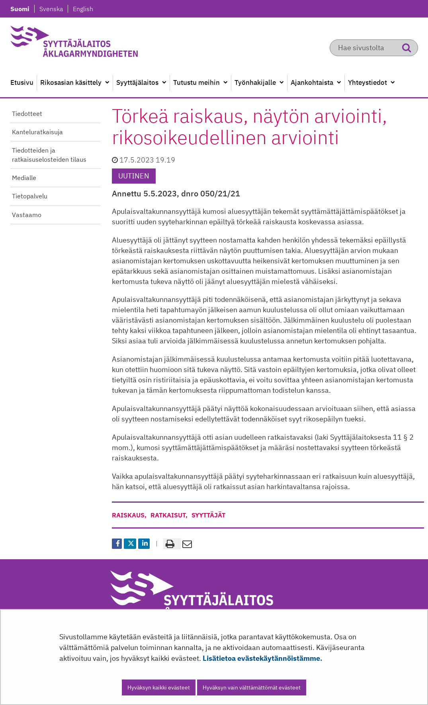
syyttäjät (208, 515)
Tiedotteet (27, 114)
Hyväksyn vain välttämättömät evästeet (252, 687)
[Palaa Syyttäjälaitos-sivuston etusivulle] (93, 43)
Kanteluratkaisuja (37, 132)
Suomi (22, 9)
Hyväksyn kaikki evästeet (158, 687)
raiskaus (128, 515)
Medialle (24, 178)
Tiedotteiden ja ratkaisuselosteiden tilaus (49, 154)
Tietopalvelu (29, 196)
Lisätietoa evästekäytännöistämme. (262, 658)
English (82, 9)
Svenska (53, 9)
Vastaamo (26, 215)
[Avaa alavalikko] (107, 83)
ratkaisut (168, 515)
